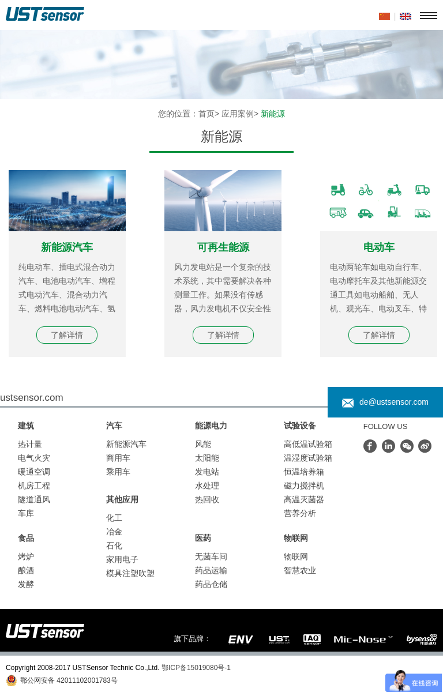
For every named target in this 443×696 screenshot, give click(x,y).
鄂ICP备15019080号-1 (196, 668)
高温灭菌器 (304, 499)
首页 (206, 113)
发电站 (207, 471)
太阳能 (207, 457)
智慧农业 (300, 570)
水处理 (207, 485)
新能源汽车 (67, 247)
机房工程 (34, 485)
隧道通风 (34, 499)
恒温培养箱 (304, 471)
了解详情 (67, 335)
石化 (114, 545)
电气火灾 (34, 457)
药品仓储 (211, 584)
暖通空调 (34, 471)
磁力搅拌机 (304, 485)
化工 (114, 517)
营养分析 (300, 513)
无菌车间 (211, 556)
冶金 (114, 531)
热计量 (30, 444)
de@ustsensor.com (385, 402)
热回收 (207, 499)
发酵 (26, 584)
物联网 (296, 556)
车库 (26, 513)
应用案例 (238, 113)
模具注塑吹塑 (130, 573)
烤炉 (26, 556)
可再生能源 (223, 247)
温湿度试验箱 (308, 457)
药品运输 (211, 570)
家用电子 (122, 559)
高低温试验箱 (308, 444)
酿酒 (26, 570)
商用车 (118, 457)
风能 (203, 444)
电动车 (379, 247)
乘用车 (118, 471)
